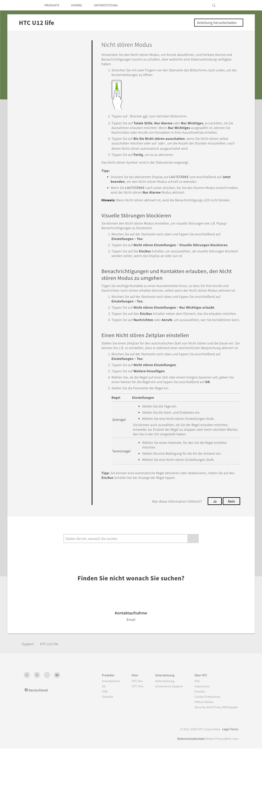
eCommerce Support (164, 722)
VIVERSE (80, 5)
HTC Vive (130, 722)
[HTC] (28, 5)
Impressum (199, 722)
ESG (194, 717)
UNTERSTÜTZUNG (111, 5)
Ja (214, 537)
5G (95, 722)
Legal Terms (229, 765)
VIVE (96, 728)
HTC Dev (130, 717)
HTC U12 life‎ (52, 680)
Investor (197, 728)
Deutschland (39, 726)
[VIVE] (233, 5)
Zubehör (99, 733)
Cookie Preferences (205, 733)
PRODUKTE (53, 5)
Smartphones (103, 717)
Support (29, 680)
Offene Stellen (201, 738)
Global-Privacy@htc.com (220, 775)
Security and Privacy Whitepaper (214, 743)
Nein (231, 537)
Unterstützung (160, 717)
